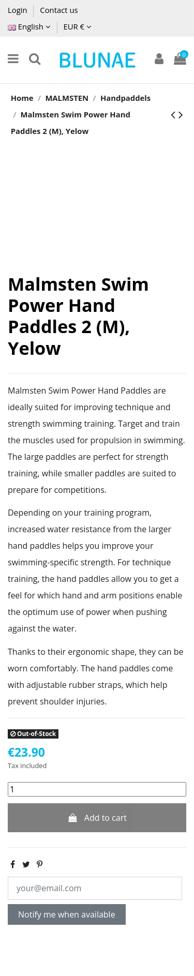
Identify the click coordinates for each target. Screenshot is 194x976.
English (29, 26)
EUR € (78, 26)
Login (18, 10)
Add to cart (97, 817)
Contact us (59, 10)
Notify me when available (66, 914)
